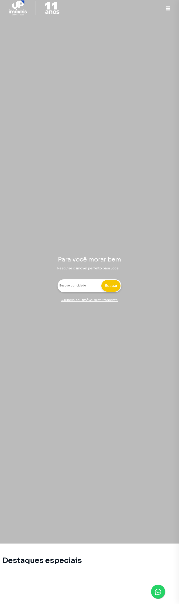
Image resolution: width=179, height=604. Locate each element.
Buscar (111, 285)
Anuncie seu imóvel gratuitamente (89, 300)
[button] (167, 8)
